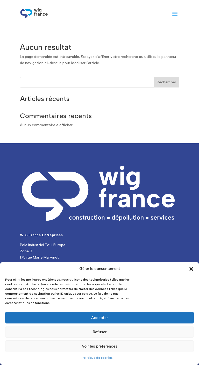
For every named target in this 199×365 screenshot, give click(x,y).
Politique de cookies (97, 358)
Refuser (99, 332)
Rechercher (166, 82)
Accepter (99, 317)
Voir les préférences (99, 346)
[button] (191, 269)
